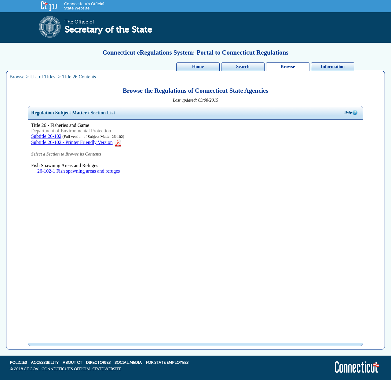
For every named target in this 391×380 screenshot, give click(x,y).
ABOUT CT (72, 362)
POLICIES (18, 362)
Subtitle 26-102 (46, 136)
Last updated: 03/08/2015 (195, 100)
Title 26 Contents (79, 76)
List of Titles (42, 76)
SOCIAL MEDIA (128, 362)
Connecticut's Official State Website (84, 6)
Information (333, 66)
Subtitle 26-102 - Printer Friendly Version (76, 142)
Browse (287, 66)
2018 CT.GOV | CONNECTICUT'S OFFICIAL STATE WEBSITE (67, 369)
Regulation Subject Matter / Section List (73, 112)
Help (351, 112)
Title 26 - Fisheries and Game (60, 125)
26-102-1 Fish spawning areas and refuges (78, 171)
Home (198, 66)
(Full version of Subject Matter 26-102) (92, 136)
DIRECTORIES (98, 362)
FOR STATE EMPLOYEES (167, 362)
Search (243, 66)
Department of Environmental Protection (71, 130)
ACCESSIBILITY (45, 362)
